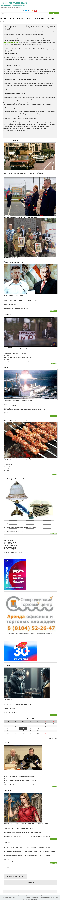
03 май (5, 778)
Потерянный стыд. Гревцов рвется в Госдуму (16, 308)
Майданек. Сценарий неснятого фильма (15, 353)
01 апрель (5, 466)
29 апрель (5, 854)
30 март (5, 412)
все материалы (53, 310)
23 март (5, 355)
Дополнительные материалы (15, 876)
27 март (5, 470)
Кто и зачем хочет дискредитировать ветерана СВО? (18, 828)
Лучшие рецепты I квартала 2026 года (14, 468)
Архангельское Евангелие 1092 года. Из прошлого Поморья (20, 780)
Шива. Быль (7, 523)
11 (8, 728)
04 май (5, 850)
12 (15, 728)
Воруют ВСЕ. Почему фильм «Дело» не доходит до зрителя (20, 348)
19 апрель (5, 351)
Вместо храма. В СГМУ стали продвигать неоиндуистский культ (21, 405)
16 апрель (5, 462)
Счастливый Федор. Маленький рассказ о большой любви (20, 527)
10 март (5, 359)
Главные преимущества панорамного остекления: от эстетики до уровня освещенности (28, 861)
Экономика (20, 18)
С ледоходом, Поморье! (10, 708)
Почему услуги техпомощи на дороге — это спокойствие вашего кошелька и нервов (27, 847)
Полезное (31, 882)
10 (53, 726)
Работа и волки (8, 699)
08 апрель (5, 408)
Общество (29, 18)
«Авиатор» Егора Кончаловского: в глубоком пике (17, 357)
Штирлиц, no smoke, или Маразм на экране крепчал (18, 361)
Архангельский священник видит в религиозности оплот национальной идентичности (27, 770)
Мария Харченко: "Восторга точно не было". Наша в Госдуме (20, 300)
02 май (5, 782)
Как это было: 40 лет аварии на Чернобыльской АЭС (18, 400)
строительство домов (10, 42)
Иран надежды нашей (10, 304)
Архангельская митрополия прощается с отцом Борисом (19, 776)
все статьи (54, 474)
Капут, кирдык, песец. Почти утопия (13, 531)
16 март (5, 529)
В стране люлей (8, 464)
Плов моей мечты (8, 472)
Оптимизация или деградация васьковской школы (17, 704)
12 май (5, 846)
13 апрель (5, 404)
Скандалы (50, 18)
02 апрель (5, 525)
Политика (11, 18)
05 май (5, 774)
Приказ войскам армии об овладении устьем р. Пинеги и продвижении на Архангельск (27, 836)
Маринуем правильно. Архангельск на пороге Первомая (19, 459)
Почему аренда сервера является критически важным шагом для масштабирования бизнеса (29, 851)
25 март (5, 303)
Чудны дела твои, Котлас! (11, 712)
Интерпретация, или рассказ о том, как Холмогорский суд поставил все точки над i (26, 823)
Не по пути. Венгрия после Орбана (13, 295)
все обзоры (54, 363)
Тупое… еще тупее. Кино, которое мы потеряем (17, 413)
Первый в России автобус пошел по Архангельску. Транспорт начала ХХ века (25, 409)
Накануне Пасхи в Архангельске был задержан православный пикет (22, 832)
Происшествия (40, 18)
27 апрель (5, 827)
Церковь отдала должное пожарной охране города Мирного (20, 784)
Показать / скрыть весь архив (13, 552)
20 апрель (5, 831)
